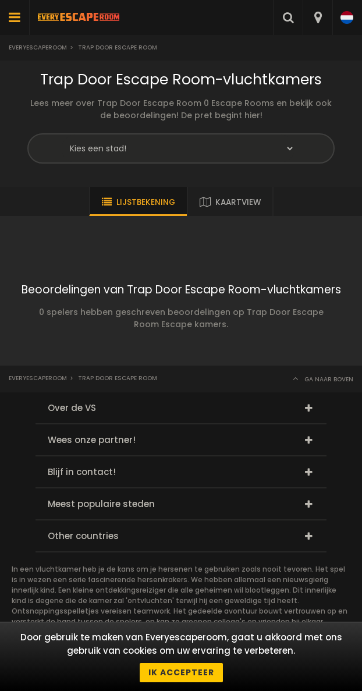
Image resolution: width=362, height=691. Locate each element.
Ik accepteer (181, 672)
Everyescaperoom (38, 47)
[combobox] (317, 17)
